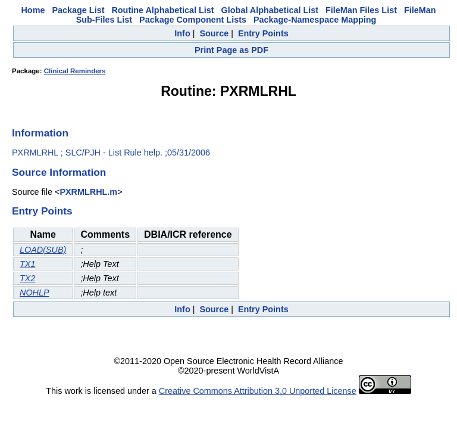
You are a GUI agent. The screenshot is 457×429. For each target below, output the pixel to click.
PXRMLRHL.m (88, 192)
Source (213, 33)
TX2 (27, 278)
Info (182, 33)
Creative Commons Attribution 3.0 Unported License (257, 391)
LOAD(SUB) (43, 249)
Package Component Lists (192, 19)
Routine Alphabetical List (162, 10)
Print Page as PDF (231, 50)
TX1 (27, 264)
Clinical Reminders (75, 70)
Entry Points (263, 33)
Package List (78, 10)
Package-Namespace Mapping (314, 19)
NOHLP (34, 292)
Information (40, 133)
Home (33, 10)
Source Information (59, 172)
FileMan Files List (361, 10)
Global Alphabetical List (269, 10)
